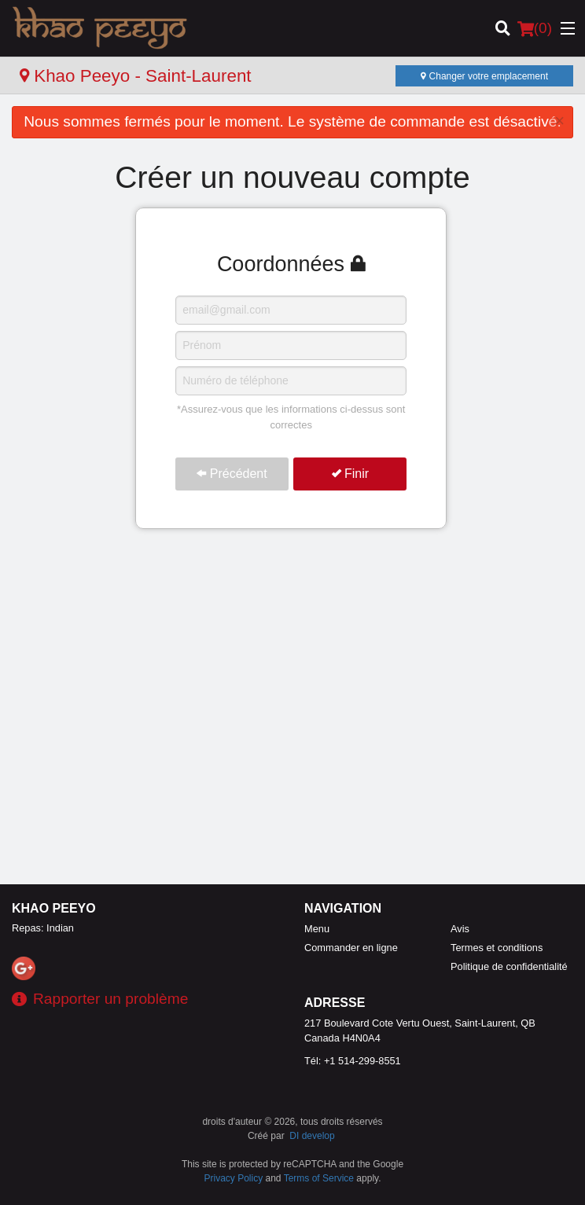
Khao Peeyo (54, 908)
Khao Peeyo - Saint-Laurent (136, 76)
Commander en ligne (351, 947)
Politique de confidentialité (509, 966)
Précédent (232, 473)
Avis (460, 929)
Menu (316, 929)
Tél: (352, 1061)
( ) (534, 28)
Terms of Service (319, 1178)
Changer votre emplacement (484, 76)
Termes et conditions (497, 947)
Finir (351, 473)
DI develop (311, 1135)
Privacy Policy (233, 1178)
